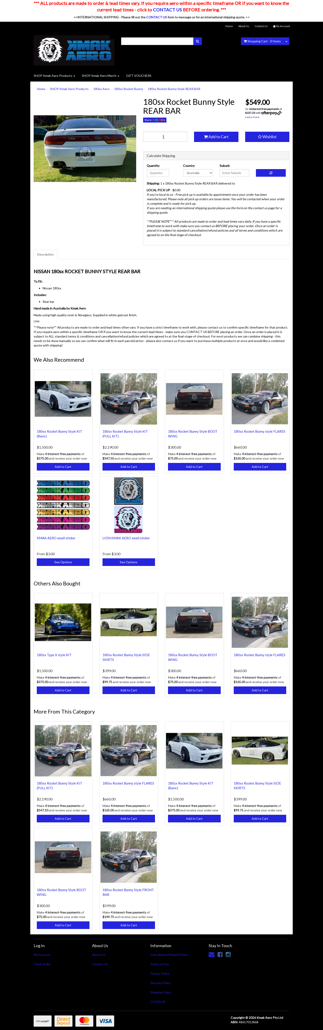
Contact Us (261, 26)
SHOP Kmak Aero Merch (100, 75)
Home (229, 26)
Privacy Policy (159, 973)
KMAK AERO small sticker (56, 538)
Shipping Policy (160, 992)
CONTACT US (167, 9)
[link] (220, 954)
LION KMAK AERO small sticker (126, 538)
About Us (243, 26)
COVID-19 (158, 1002)
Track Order (42, 964)
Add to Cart (216, 136)
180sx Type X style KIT (54, 655)
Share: (154, 120)
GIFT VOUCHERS (138, 75)
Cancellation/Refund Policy (169, 955)
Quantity (153, 166)
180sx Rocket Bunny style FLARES (259, 431)
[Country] (198, 173)
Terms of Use (159, 964)
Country (189, 166)
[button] (267, 137)
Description (45, 254)
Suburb (225, 166)
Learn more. (252, 117)
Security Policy (160, 983)
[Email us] (211, 954)
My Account (42, 955)
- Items (262, 41)
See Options (63, 562)
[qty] (165, 137)
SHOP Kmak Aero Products (54, 75)
